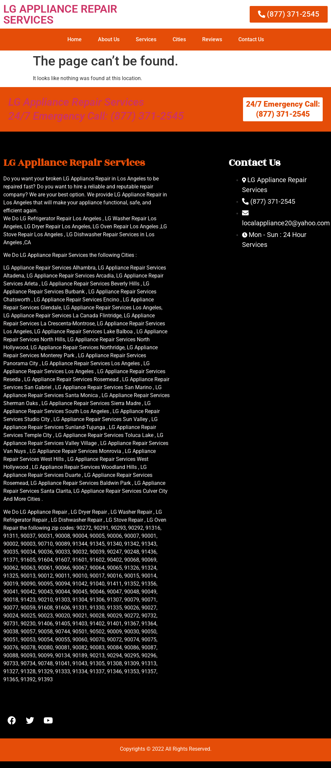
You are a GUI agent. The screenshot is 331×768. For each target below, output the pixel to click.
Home (74, 39)
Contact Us (251, 39)
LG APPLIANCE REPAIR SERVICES (60, 14)
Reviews (212, 39)
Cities (179, 39)
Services (146, 39)
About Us (109, 39)
